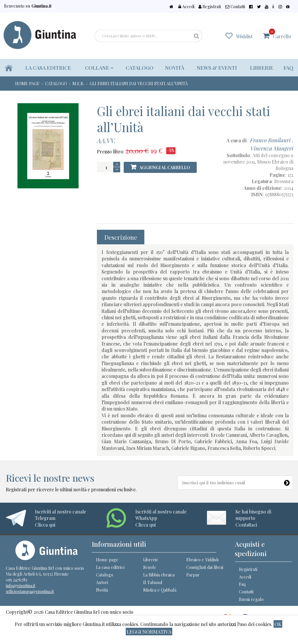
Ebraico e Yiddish (202, 564)
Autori (102, 586)
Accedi (201, 6)
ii (277, 6)
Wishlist (248, 36)
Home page (107, 564)
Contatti (246, 6)
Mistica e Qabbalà (159, 594)
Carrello (282, 33)
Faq (288, 67)
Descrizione (120, 237)
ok (277, 623)
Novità (173, 67)
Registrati (223, 6)
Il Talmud (152, 586)
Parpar (193, 579)
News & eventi (216, 67)
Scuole (149, 571)
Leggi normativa (149, 631)
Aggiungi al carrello (161, 167)
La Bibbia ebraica (159, 579)
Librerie (261, 67)
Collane (98, 67)
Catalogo (138, 67)
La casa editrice (48, 67)
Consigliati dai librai (204, 571)
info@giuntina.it (20, 590)
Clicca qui (45, 525)
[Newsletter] (287, 481)
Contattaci (246, 525)
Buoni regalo (251, 603)
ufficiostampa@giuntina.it (30, 596)
